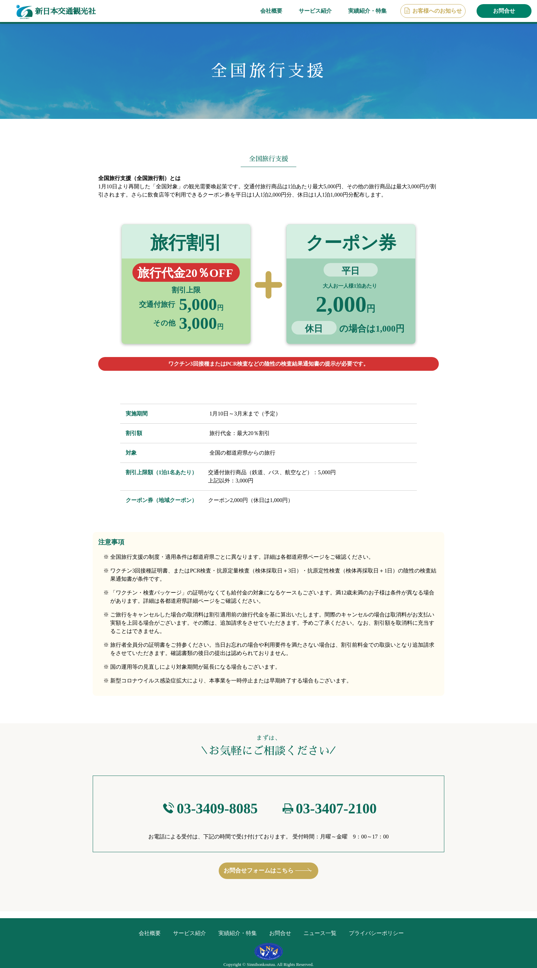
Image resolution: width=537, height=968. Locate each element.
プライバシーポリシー (376, 933)
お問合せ (504, 11)
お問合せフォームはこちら (258, 872)
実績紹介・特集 (367, 11)
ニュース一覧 (320, 933)
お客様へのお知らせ (437, 11)
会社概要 (271, 11)
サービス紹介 (315, 11)
